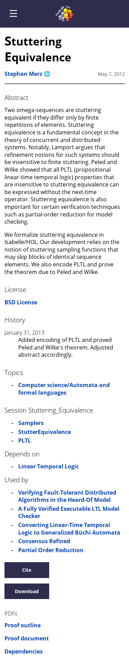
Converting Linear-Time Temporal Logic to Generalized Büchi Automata (69, 528)
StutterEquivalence (44, 432)
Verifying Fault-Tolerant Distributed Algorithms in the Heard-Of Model (67, 496)
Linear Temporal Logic (48, 466)
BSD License (20, 302)
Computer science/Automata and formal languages (64, 388)
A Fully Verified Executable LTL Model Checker (68, 512)
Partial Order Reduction (51, 550)
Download (27, 591)
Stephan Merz (23, 74)
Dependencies (23, 651)
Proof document (26, 638)
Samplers (31, 423)
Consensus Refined (44, 541)
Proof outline (22, 625)
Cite (26, 570)
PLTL (24, 440)
